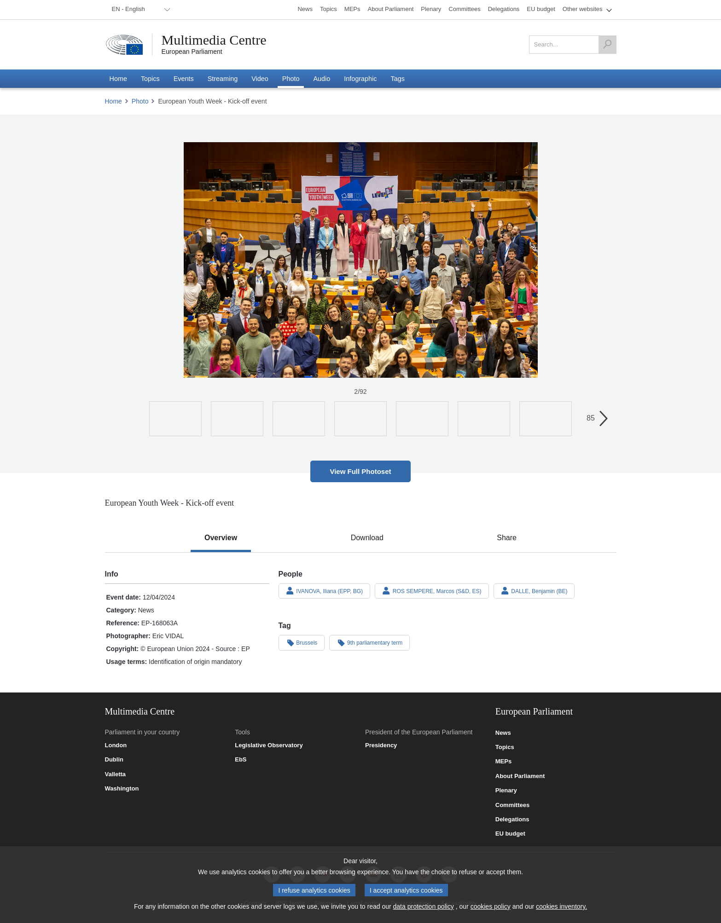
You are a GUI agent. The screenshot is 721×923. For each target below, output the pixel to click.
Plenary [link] (506, 790)
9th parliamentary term (369, 642)
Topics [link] (504, 747)
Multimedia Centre (214, 40)
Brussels (302, 642)
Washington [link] (122, 788)
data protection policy (423, 906)
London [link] (116, 745)
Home (113, 101)
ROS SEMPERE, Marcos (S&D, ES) (432, 591)
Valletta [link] (115, 774)
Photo (140, 101)
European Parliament (192, 51)
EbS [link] (240, 759)
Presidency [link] (381, 745)
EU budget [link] (510, 834)
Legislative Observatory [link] (268, 745)
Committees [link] (512, 805)
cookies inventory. (561, 906)
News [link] (503, 733)
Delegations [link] (512, 819)
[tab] (221, 538)
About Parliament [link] (520, 776)
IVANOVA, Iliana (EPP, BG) (324, 591)
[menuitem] (139, 9)
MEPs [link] (503, 761)
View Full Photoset (360, 471)
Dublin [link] (114, 759)
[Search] (607, 44)
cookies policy (491, 906)
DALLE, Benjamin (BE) (534, 591)
